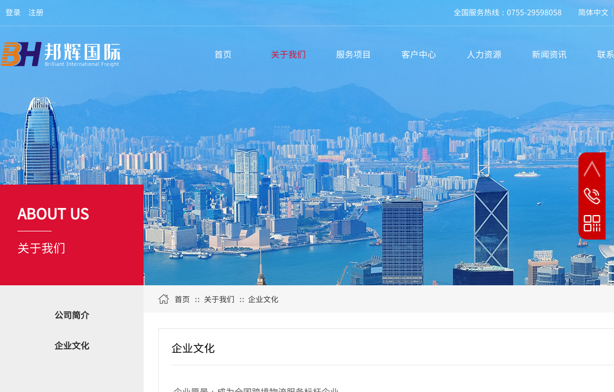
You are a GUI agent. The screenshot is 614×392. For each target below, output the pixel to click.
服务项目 (353, 53)
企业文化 (71, 345)
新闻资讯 (549, 53)
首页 (223, 53)
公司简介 (71, 314)
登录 (13, 12)
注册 (36, 12)
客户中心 (418, 53)
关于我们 (288, 53)
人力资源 (484, 53)
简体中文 (593, 12)
